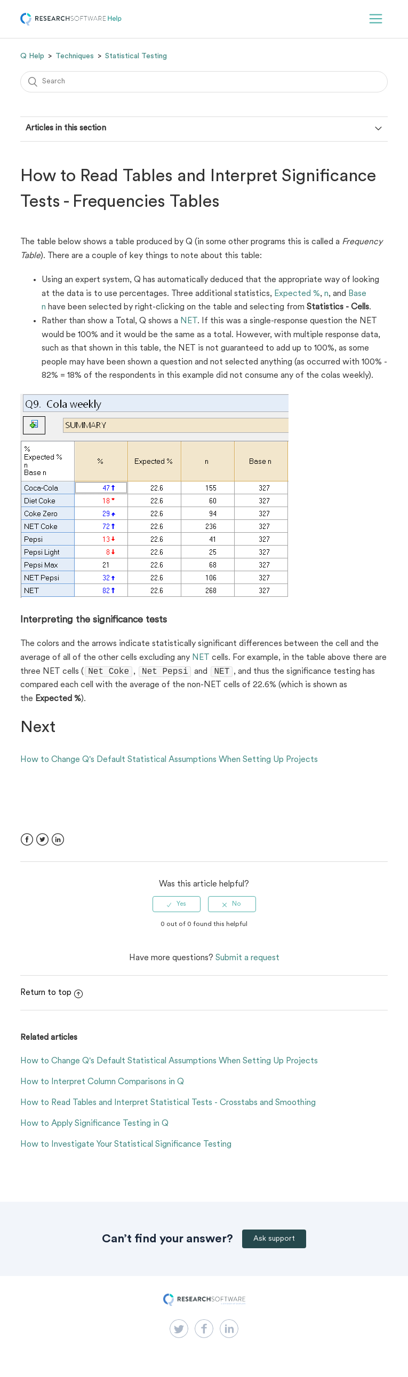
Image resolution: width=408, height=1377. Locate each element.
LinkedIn (58, 840)
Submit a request (247, 959)
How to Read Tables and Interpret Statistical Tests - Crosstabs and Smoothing (168, 1104)
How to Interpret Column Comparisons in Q (102, 1083)
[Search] (204, 81)
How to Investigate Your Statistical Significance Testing (125, 1145)
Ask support (274, 1240)
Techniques (74, 56)
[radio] (177, 905)
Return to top (51, 994)
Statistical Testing (136, 56)
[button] (375, 19)
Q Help (32, 56)
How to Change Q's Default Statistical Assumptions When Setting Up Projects (169, 761)
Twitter (42, 840)
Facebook (27, 840)
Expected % (297, 294)
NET (188, 321)
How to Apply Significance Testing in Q (94, 1125)
